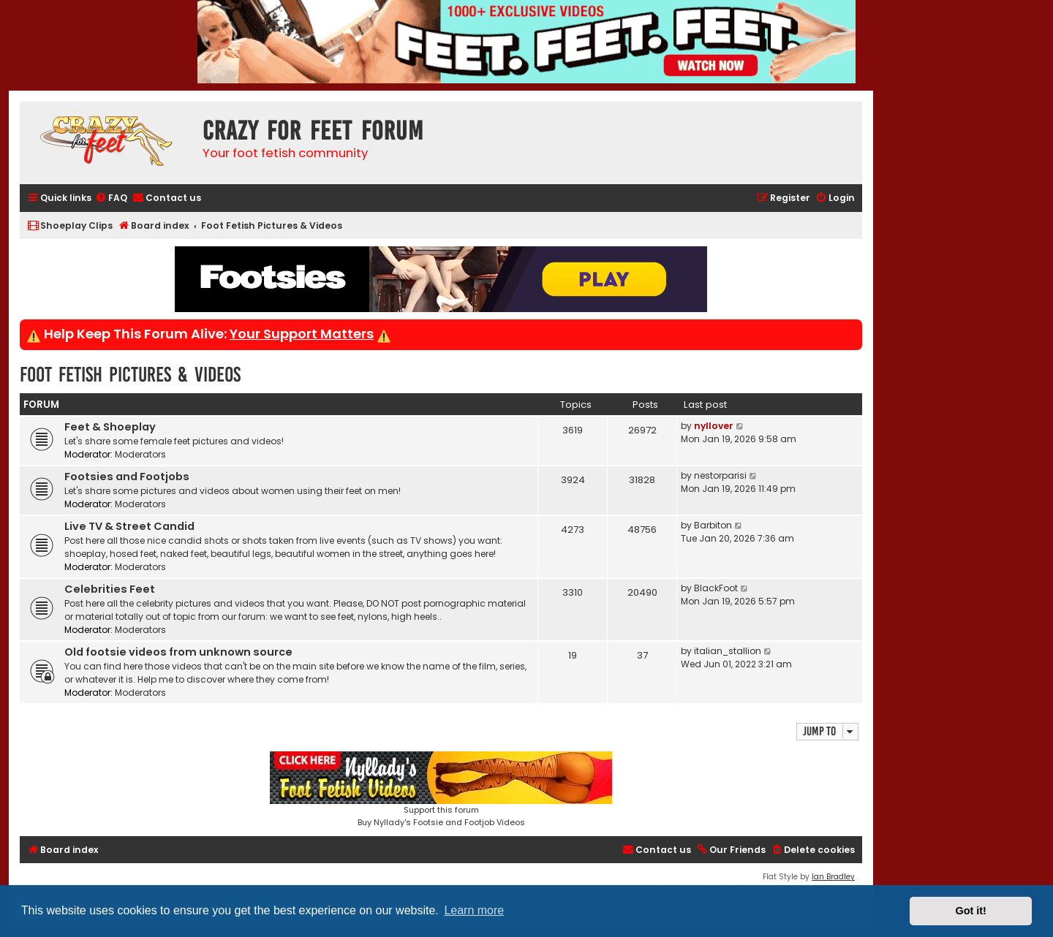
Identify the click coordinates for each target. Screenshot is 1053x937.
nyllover (713, 426)
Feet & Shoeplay (110, 427)
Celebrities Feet (109, 589)
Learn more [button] (474, 910)
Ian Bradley (833, 876)
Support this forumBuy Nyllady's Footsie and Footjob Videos (441, 789)
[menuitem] (111, 198)
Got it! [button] (971, 911)
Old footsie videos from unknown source (178, 652)
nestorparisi (720, 475)
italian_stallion (727, 651)
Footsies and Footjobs (126, 476)
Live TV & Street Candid (129, 526)
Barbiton (713, 525)
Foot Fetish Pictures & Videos (130, 374)
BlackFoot (716, 588)
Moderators (140, 454)
